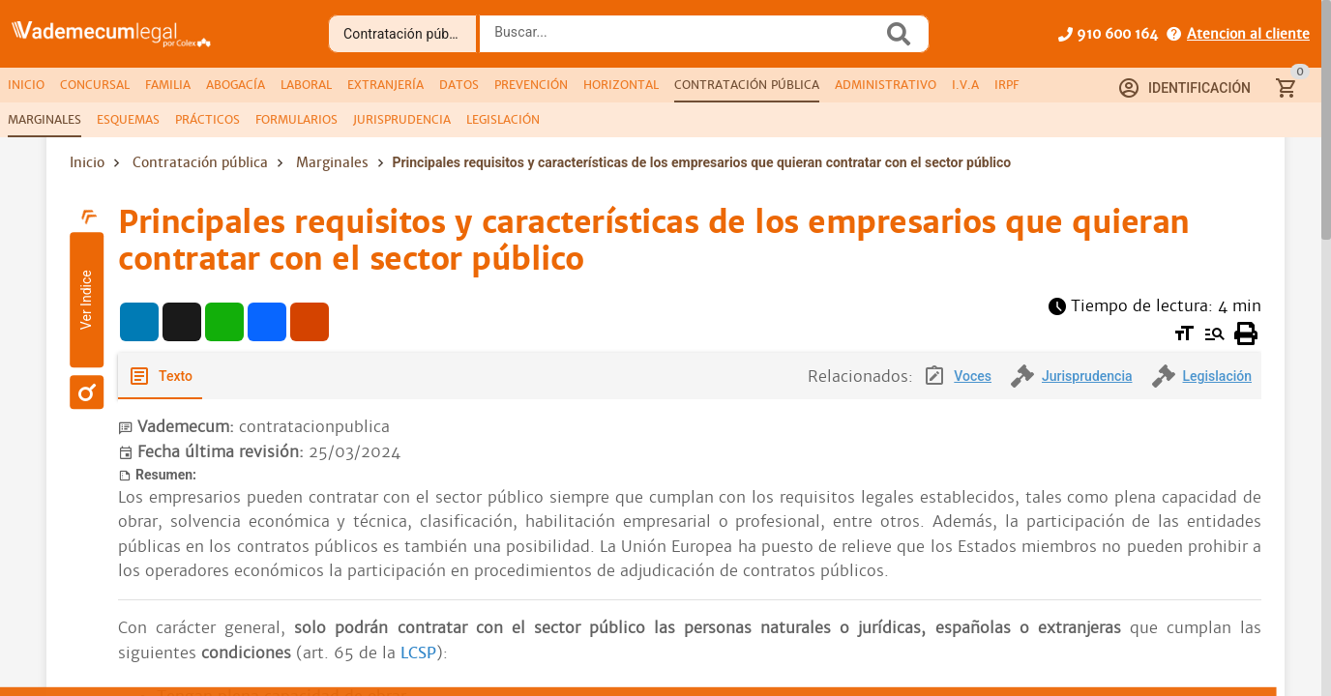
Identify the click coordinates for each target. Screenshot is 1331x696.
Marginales (332, 162)
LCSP (418, 653)
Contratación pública (200, 162)
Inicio (87, 162)
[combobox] (685, 39)
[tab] (26, 85)
